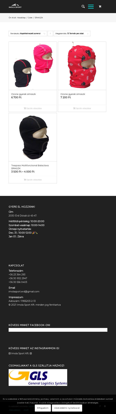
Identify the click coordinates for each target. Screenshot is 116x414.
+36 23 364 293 (17, 274)
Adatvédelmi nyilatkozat (67, 408)
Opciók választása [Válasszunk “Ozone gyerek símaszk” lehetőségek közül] (33, 108)
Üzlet (30, 17)
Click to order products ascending (50, 34)
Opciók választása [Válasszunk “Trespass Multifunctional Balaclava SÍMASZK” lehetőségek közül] (33, 179)
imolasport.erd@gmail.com (24, 291)
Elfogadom (42, 408)
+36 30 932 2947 (18, 278)
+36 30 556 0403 (18, 282)
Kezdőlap (21, 17)
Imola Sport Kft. (20, 353)
